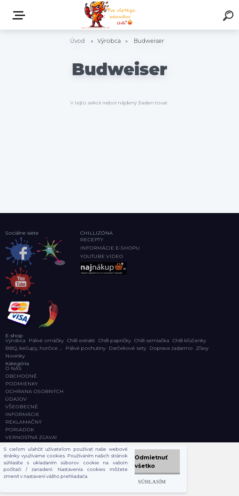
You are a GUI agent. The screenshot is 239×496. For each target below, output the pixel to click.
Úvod (77, 41)
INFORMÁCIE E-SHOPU (110, 247)
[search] (229, 17)
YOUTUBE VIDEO (101, 256)
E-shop (20, 15)
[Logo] (109, 14)
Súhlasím (152, 481)
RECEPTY (93, 239)
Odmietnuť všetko (151, 461)
